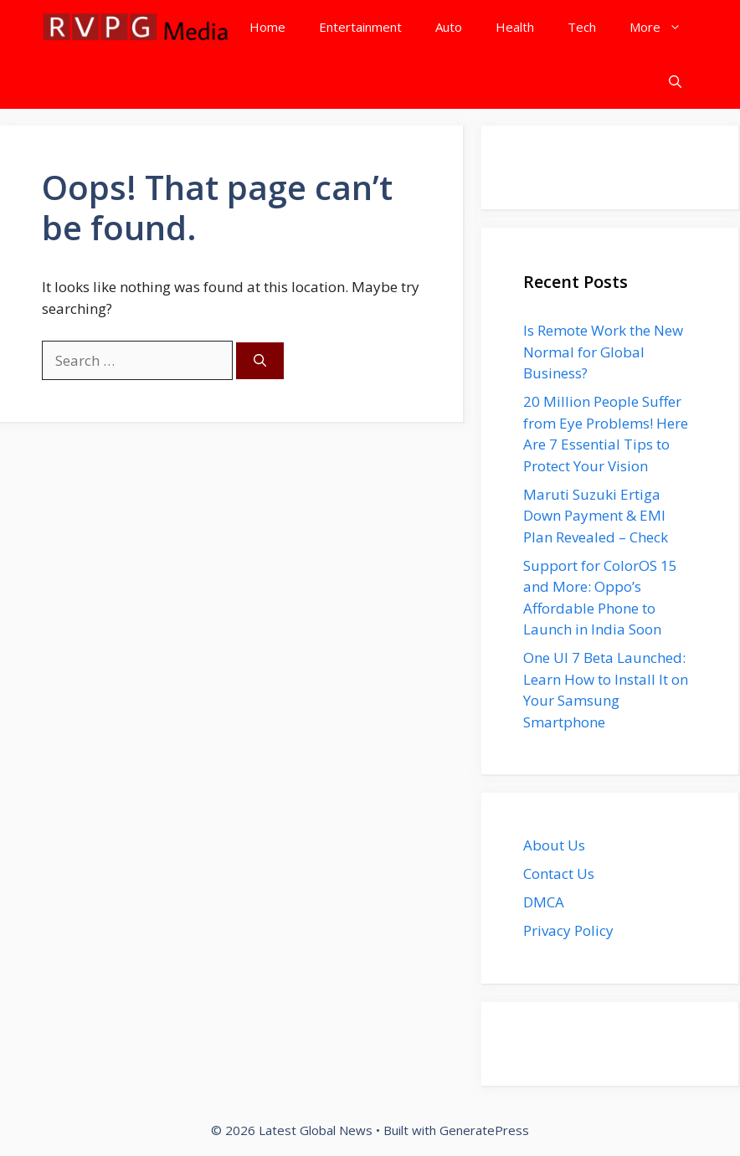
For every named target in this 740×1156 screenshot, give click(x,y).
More (664, 27)
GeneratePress (484, 1130)
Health (515, 26)
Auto (448, 26)
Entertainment (360, 26)
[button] (675, 81)
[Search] (260, 361)
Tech (582, 26)
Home (267, 26)
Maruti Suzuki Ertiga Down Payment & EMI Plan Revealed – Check (595, 516)
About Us (554, 845)
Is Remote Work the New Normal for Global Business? (603, 352)
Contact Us (558, 873)
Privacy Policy (568, 930)
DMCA (543, 902)
